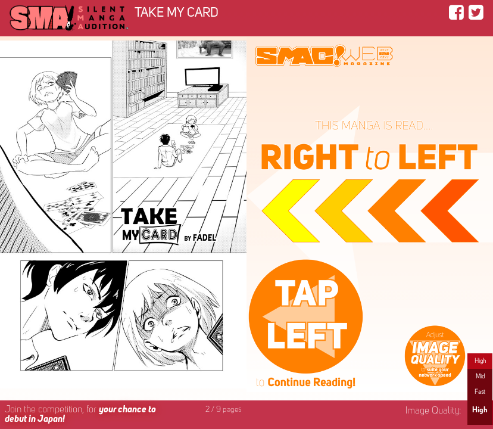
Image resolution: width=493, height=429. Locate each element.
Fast (480, 392)
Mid (480, 377)
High (480, 361)
